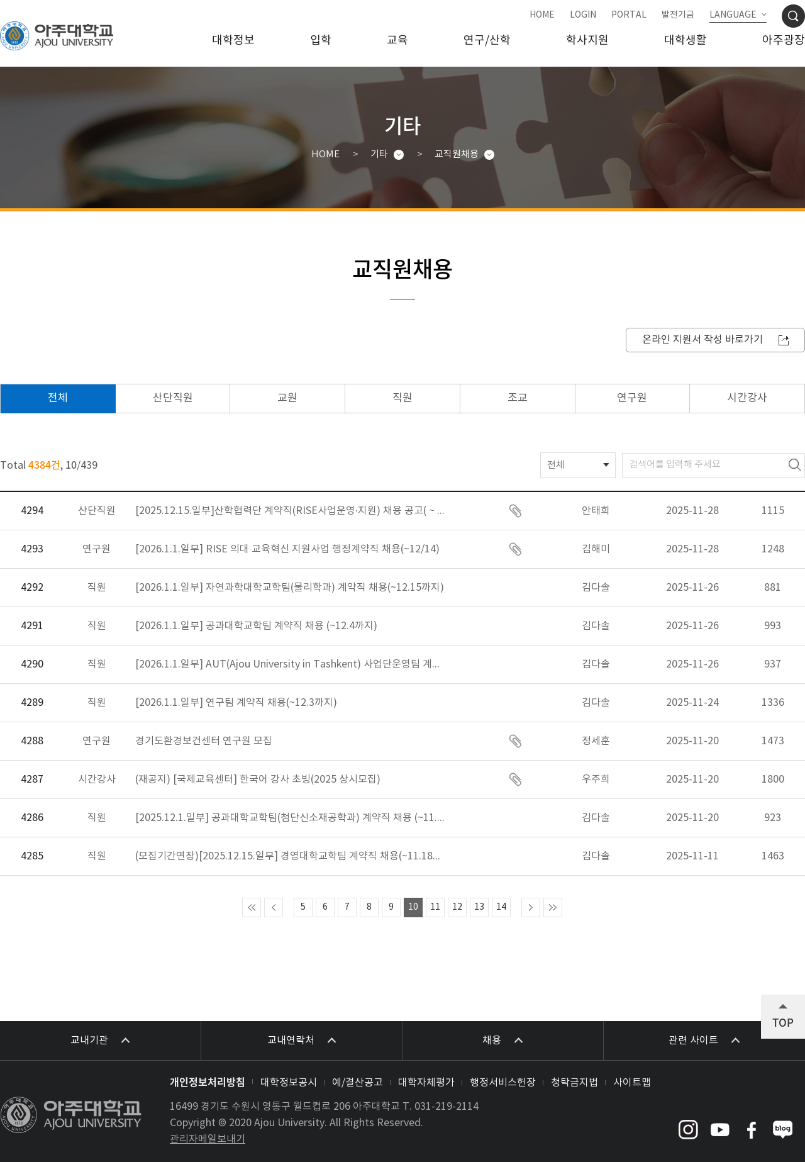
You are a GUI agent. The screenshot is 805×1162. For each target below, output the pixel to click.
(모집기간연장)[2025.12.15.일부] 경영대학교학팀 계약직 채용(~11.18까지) (291, 856)
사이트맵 (632, 1082)
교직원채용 (457, 154)
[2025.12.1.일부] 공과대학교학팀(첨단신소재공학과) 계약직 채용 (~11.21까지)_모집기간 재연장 (291, 818)
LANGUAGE (733, 15)
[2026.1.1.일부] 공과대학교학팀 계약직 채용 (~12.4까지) (256, 626)
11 (435, 907)
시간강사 (747, 398)
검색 (795, 465)
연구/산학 (487, 40)
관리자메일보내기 (207, 1139)
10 (413, 907)
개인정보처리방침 (207, 1081)
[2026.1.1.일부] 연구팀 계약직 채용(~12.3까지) (236, 702)
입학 (320, 40)
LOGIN (583, 15)
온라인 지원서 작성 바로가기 (702, 339)
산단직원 (173, 398)
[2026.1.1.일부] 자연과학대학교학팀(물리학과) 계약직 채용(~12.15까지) (289, 587)
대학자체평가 (426, 1082)
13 (479, 907)
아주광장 (783, 40)
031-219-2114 (446, 1106)
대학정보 (233, 40)
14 (501, 907)
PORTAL (629, 15)
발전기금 (678, 15)
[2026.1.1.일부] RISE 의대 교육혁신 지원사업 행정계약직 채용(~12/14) (287, 549)
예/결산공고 (357, 1082)
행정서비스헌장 (503, 1082)
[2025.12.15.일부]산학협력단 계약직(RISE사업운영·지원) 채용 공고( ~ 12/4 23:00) (291, 511)
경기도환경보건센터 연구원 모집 (203, 741)
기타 (379, 154)
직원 (402, 398)
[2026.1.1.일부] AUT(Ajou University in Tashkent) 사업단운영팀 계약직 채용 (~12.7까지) (291, 664)
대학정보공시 (288, 1082)
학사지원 (587, 40)
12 (457, 907)
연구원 (632, 398)
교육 (397, 40)
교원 (287, 398)
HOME (542, 15)
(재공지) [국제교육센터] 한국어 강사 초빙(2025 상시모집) (257, 779)
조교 (518, 398)
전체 (58, 398)
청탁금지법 (574, 1082)
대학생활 (685, 40)
